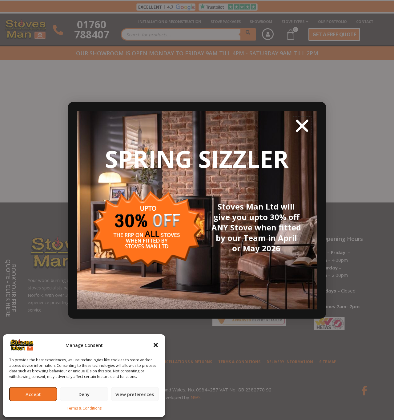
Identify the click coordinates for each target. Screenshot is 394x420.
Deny (84, 394)
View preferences (134, 394)
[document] (197, 210)
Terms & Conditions (84, 408)
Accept (33, 394)
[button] (156, 345)
